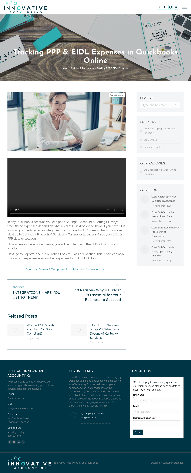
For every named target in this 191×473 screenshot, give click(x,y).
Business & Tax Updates (51, 269)
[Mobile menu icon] (184, 7)
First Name (139, 395)
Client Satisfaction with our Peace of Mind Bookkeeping (165, 231)
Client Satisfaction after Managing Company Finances (163, 251)
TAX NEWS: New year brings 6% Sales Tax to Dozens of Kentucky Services (105, 331)
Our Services (150, 140)
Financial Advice (75, 269)
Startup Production (173, 462)
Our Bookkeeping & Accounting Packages (160, 130)
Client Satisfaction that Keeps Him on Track (162, 214)
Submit (138, 432)
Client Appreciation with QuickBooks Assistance (163, 198)
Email (136, 406)
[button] (82, 423)
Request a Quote (152, 147)
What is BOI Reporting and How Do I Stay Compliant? (42, 329)
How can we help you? (144, 418)
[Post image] (15, 330)
